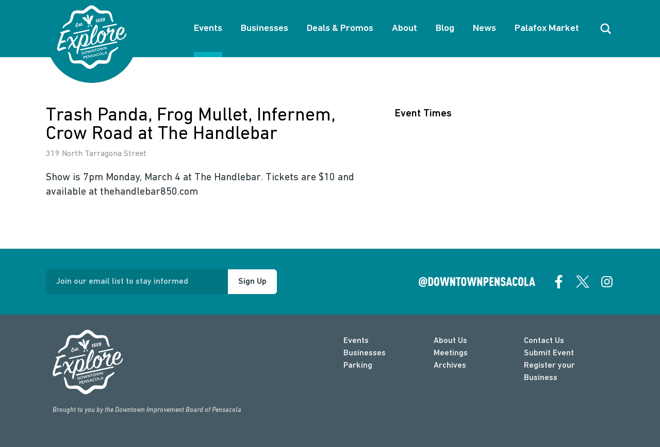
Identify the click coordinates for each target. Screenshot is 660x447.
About (404, 29)
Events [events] (356, 341)
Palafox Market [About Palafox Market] (547, 29)
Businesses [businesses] (364, 353)
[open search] (606, 28)
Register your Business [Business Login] (549, 371)
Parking (357, 365)
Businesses (264, 29)
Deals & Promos (340, 29)
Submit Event (549, 353)
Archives (450, 365)
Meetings (451, 353)
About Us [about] (450, 341)
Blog (445, 29)
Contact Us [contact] (544, 341)
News (484, 29)
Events (208, 29)
